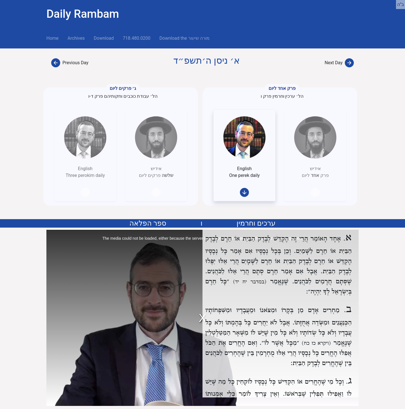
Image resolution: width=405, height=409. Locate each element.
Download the (184, 38)
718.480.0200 (136, 38)
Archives (76, 38)
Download (104, 38)
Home (54, 38)
